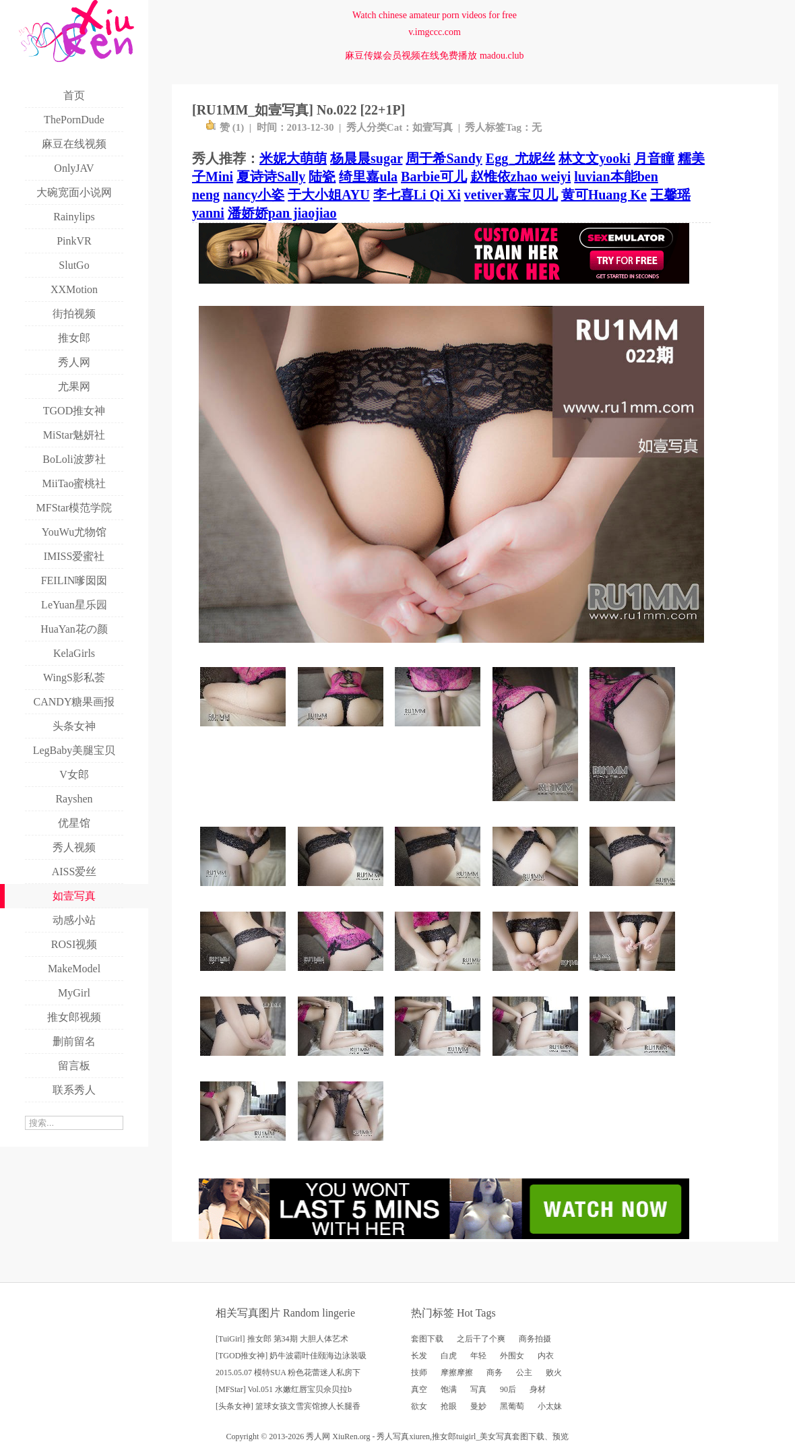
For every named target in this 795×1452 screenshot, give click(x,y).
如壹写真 (432, 127)
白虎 (449, 1355)
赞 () (224, 127)
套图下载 (427, 1339)
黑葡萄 (512, 1406)
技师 (419, 1372)
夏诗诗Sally (270, 176)
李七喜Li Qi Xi (417, 194)
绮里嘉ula (368, 176)
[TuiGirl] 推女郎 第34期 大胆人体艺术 (282, 1339)
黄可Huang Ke (604, 194)
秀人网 (318, 1436)
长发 (419, 1355)
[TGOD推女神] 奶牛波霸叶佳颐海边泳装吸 (291, 1355)
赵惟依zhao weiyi (520, 176)
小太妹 (550, 1406)
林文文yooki (595, 158)
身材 (538, 1389)
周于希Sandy (444, 158)
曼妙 (478, 1406)
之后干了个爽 (481, 1339)
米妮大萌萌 (293, 158)
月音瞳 (654, 158)
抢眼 (449, 1406)
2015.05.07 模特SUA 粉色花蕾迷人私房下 (288, 1372)
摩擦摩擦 (457, 1372)
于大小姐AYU (329, 194)
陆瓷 (322, 176)
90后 (508, 1389)
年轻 (478, 1355)
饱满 (449, 1389)
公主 (524, 1372)
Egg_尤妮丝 (520, 158)
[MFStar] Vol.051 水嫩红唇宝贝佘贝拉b (284, 1389)
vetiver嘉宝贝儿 (511, 194)
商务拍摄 (535, 1339)
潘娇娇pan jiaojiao (282, 213)
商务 (494, 1372)
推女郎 (444, 1436)
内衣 (546, 1355)
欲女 (419, 1406)
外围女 (512, 1355)
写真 (478, 1389)
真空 (419, 1389)
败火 (554, 1372)
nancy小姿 (253, 194)
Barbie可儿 (434, 176)
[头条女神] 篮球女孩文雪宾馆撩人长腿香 (288, 1406)
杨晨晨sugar (366, 158)
